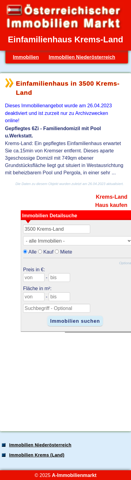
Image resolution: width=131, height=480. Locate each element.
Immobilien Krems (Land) (36, 455)
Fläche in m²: (37, 288)
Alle (32, 251)
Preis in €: (34, 269)
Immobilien (26, 57)
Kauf (48, 251)
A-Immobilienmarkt (74, 475)
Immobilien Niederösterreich (82, 57)
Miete (66, 251)
